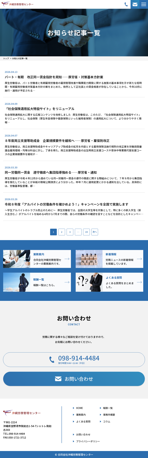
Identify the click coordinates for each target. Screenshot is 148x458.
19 (86, 231)
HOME (79, 408)
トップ (6, 58)
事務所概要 (109, 414)
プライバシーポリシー (88, 441)
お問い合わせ (83, 434)
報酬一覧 (108, 408)
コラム (106, 421)
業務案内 (81, 414)
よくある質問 (83, 421)
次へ (94, 231)
